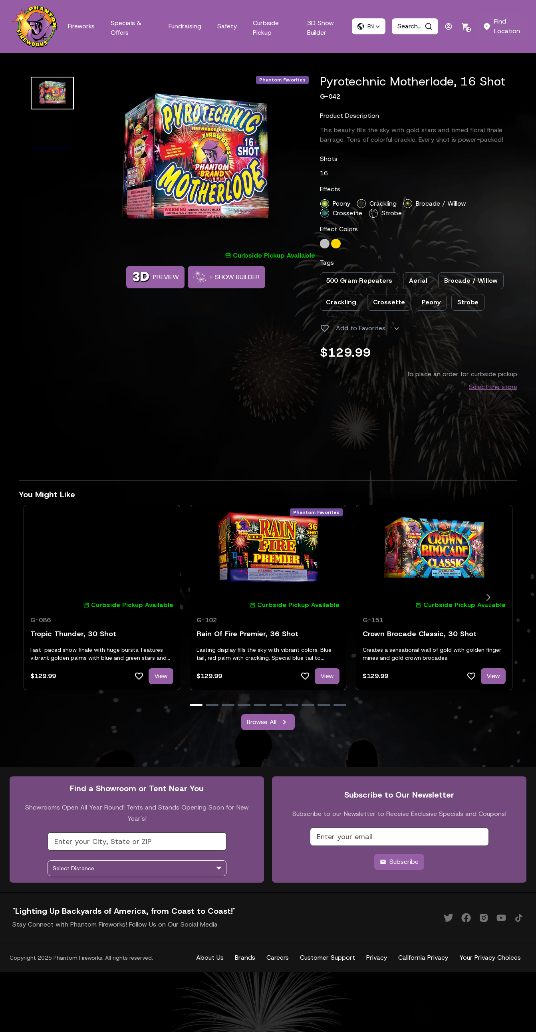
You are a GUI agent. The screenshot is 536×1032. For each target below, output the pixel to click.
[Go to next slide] (488, 597)
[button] (368, 26)
